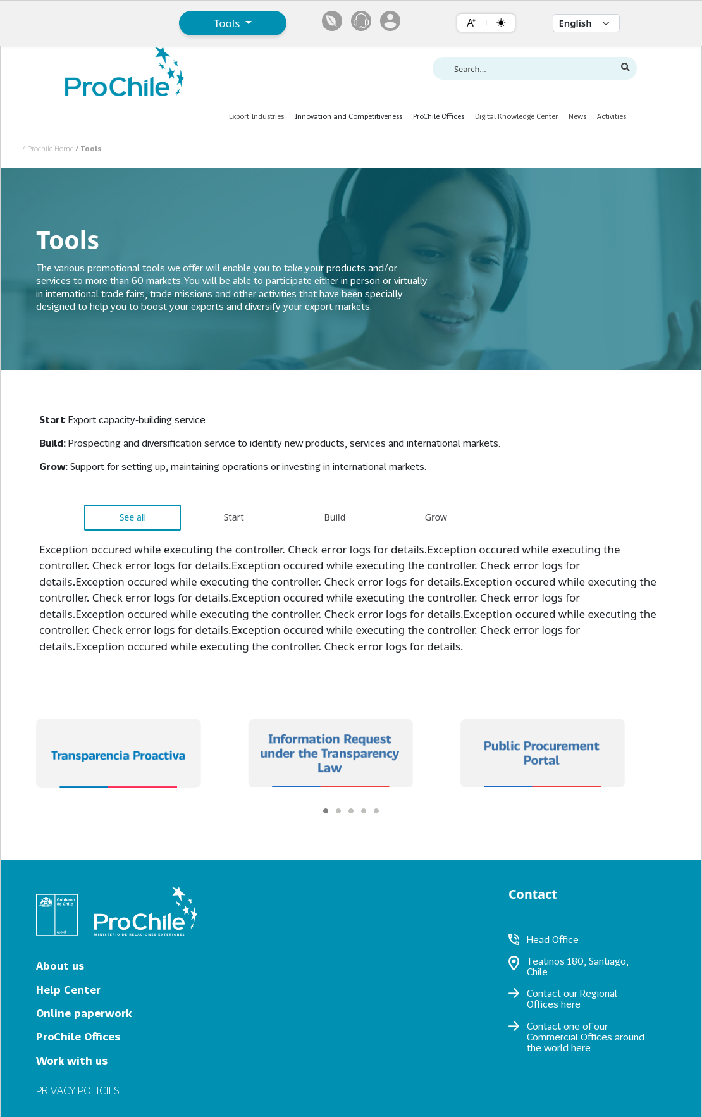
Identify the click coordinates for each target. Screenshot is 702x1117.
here (571, 1003)
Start (234, 517)
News (577, 116)
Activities (611, 116)
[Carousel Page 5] (376, 810)
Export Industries (256, 116)
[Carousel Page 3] (351, 810)
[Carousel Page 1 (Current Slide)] (325, 810)
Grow (436, 517)
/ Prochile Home (48, 148)
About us (60, 965)
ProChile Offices (438, 116)
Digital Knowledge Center (516, 116)
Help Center (68, 989)
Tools (228, 23)
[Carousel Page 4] (363, 810)
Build (335, 517)
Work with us (72, 1060)
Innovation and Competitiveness (348, 116)
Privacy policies (78, 1090)
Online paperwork (84, 1013)
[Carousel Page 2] (338, 810)
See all (133, 517)
